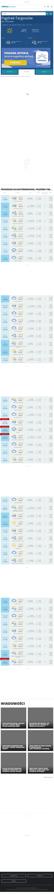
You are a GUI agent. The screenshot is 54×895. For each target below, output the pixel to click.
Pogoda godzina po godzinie (10, 71)
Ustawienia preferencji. (11, 889)
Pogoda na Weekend (43, 71)
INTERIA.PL (29, 889)
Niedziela (30, 37)
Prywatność (18, 889)
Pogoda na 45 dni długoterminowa (26, 77)
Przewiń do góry (47, 777)
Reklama (14, 881)
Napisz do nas (14, 875)
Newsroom (40, 875)
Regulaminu (35, 888)
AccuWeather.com (48, 11)
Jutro (3, 37)
